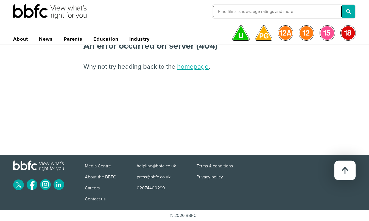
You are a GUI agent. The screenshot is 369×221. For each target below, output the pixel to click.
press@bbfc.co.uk (153, 177)
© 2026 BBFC (183, 215)
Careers (92, 188)
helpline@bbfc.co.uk (156, 166)
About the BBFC (100, 177)
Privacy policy (210, 177)
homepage (193, 67)
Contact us (95, 199)
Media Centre (98, 166)
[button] (236, 11)
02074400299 (151, 188)
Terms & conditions (215, 166)
